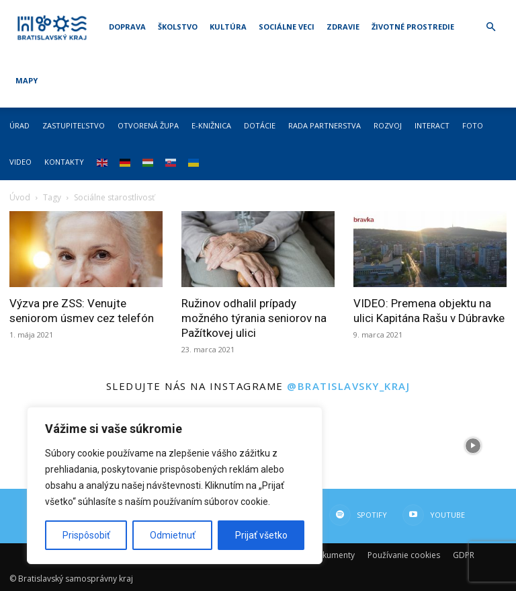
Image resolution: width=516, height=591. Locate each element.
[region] (174, 485)
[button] (490, 27)
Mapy (26, 80)
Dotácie (259, 125)
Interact (432, 125)
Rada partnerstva (324, 125)
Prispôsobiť (86, 535)
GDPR (463, 555)
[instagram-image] (387, 446)
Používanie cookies (404, 555)
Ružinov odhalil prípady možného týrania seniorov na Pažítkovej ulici (254, 318)
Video (20, 162)
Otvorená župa (148, 125)
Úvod (19, 197)
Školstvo (178, 27)
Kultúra (228, 27)
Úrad (19, 125)
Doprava (127, 27)
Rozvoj (388, 125)
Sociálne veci (286, 27)
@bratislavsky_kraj (348, 386)
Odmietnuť (173, 535)
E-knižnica (211, 125)
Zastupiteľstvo (73, 125)
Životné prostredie (413, 27)
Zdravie (343, 27)
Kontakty (64, 162)
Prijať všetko (261, 535)
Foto (472, 125)
